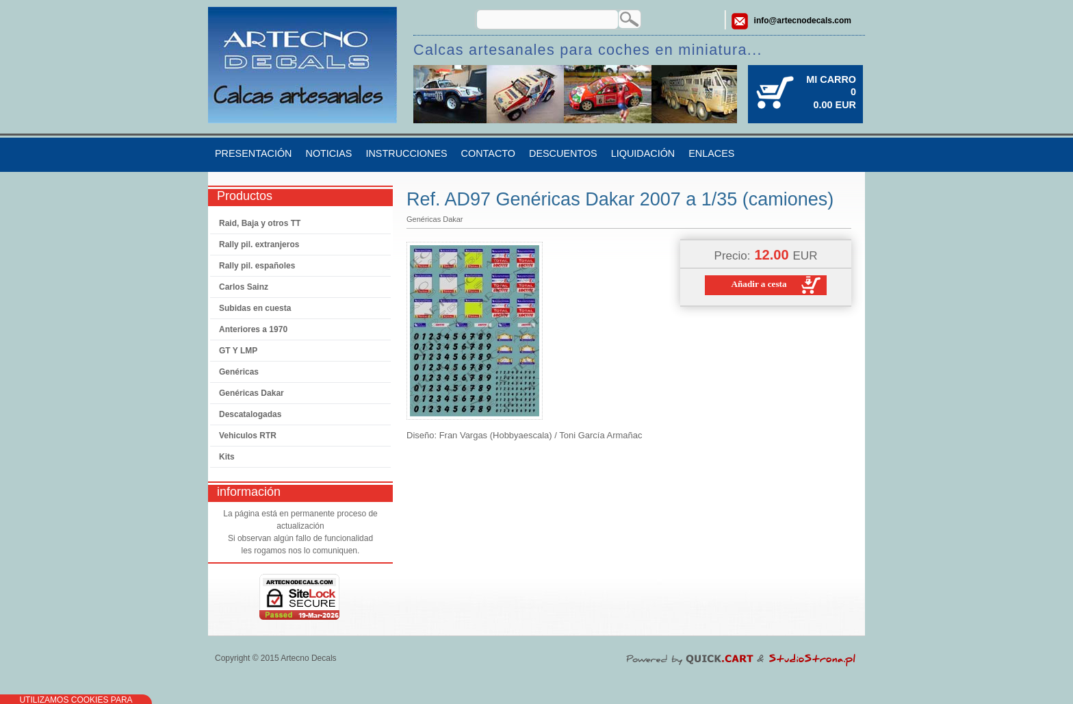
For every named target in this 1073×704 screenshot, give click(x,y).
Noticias (328, 153)
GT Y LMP (238, 350)
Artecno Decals (308, 658)
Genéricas (239, 372)
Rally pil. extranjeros (259, 244)
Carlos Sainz (243, 287)
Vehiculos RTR (247, 435)
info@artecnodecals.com (802, 20)
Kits (227, 457)
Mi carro (831, 79)
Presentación (253, 153)
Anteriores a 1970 (253, 329)
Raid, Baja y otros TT (259, 223)
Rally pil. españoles (257, 266)
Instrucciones (406, 153)
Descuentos (563, 153)
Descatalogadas (250, 414)
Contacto (488, 153)
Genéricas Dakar (251, 393)
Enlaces (711, 153)
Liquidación (643, 153)
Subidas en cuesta (255, 308)
